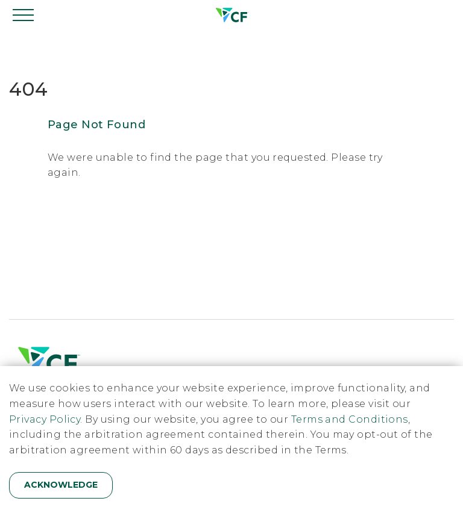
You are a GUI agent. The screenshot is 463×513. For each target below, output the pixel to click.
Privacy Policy (44, 419)
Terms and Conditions (349, 419)
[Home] (231, 15)
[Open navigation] (24, 15)
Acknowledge (61, 484)
